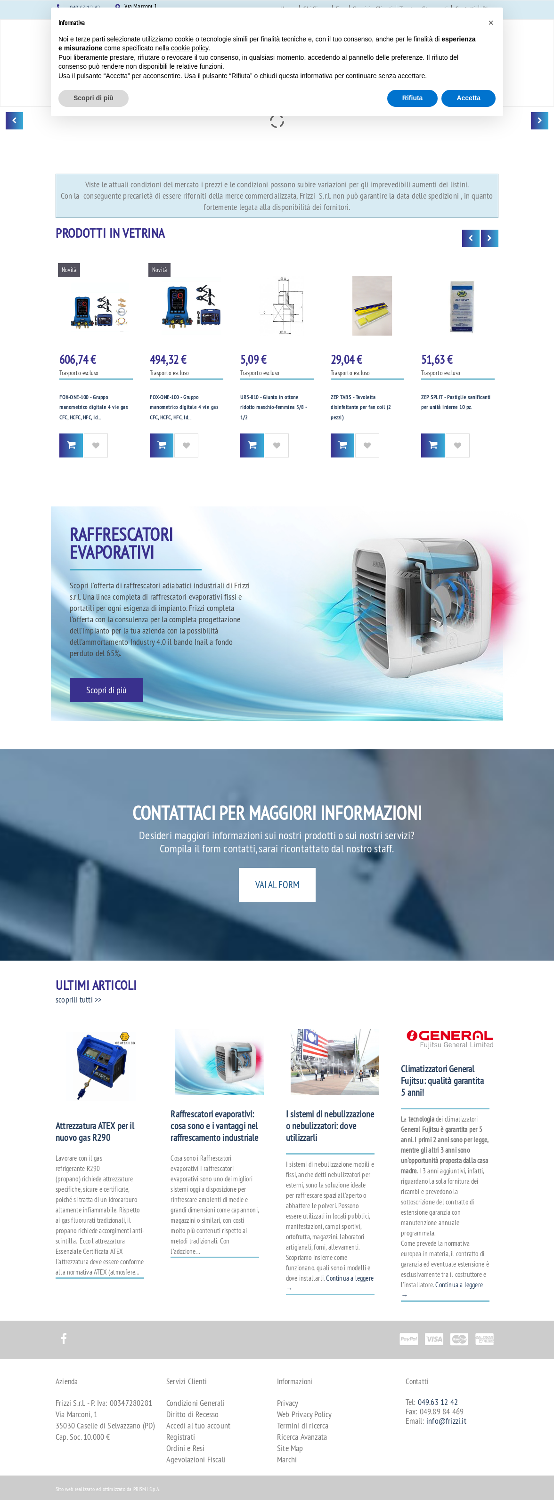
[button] (490, 22)
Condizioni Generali (195, 1402)
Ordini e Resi (185, 1448)
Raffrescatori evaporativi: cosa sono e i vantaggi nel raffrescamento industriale (214, 1125)
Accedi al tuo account (198, 1425)
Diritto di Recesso (192, 1414)
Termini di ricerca (303, 1425)
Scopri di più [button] (93, 98)
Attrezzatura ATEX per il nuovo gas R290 (95, 1131)
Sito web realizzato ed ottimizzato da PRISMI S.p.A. (108, 1488)
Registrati (180, 1436)
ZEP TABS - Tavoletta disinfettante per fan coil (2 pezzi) (361, 407)
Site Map (290, 1448)
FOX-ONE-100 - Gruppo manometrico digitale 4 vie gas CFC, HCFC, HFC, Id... (93, 407)
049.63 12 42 (438, 1401)
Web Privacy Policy (304, 1414)
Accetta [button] (468, 98)
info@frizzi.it (446, 1420)
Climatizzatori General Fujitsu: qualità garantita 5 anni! (442, 1080)
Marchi (287, 1459)
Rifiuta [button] (412, 98)
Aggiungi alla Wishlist (96, 445)
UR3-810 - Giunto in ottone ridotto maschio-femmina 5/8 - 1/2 (273, 407)
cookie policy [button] (189, 48)
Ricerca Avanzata (302, 1436)
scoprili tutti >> (78, 999)
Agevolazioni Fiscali (196, 1459)
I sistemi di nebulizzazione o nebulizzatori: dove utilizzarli (330, 1125)
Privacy (287, 1402)
